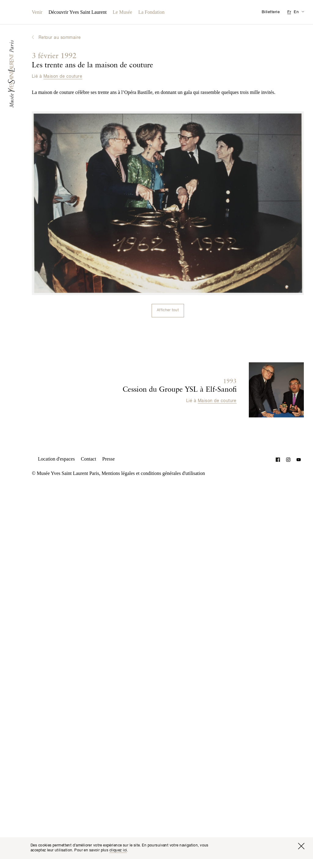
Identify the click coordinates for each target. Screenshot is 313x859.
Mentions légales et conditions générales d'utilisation (153, 473)
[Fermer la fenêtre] (301, 846)
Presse (108, 458)
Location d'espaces (56, 458)
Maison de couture (62, 76)
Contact (88, 458)
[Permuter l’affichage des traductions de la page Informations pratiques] (302, 11)
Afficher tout (168, 310)
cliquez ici (118, 850)
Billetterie (271, 12)
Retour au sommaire (60, 37)
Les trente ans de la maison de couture (92, 61)
